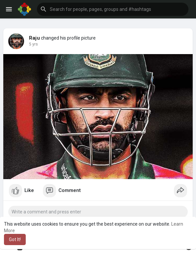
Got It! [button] (15, 239)
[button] (112, 9)
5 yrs (33, 44)
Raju (34, 38)
